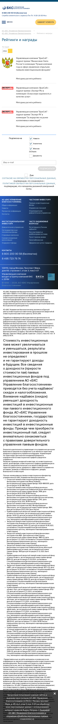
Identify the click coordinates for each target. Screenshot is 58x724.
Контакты (5, 214)
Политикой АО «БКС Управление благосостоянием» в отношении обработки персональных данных (28, 713)
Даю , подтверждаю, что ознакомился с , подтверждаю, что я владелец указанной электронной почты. (29, 182)
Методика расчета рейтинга (28, 78)
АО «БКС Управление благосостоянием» (16, 31)
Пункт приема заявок (37, 237)
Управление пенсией (37, 208)
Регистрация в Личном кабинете (38, 228)
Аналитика (37, 143)
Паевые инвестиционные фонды (39, 204)
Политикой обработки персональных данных (29, 184)
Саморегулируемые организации (9, 239)
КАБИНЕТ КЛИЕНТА (46, 22)
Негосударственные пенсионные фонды (10, 231)
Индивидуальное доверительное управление (40, 212)
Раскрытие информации (11, 211)
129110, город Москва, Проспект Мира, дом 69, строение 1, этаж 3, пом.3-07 (21, 269)
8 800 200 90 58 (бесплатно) (14, 13)
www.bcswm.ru (44, 327)
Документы (37, 156)
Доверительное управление (13, 227)
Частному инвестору (40, 200)
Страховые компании (10, 235)
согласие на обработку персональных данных (29, 178)
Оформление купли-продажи (40, 243)
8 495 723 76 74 (11, 259)
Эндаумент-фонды (9, 243)
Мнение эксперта (34, 150)
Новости (36, 138)
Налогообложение (36, 240)
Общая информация (9, 205)
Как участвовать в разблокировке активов (38, 233)
